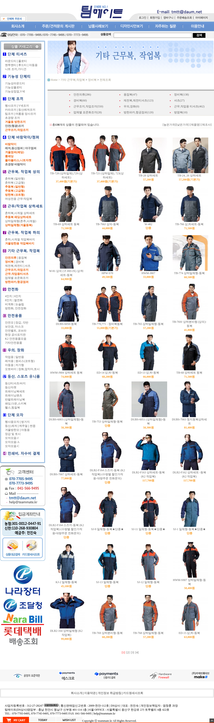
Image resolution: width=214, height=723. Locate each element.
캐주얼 (23, 426)
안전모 (9, 322)
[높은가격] (169, 124)
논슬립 (19, 304)
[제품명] (194, 124)
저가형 (19, 365)
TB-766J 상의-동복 (107, 224)
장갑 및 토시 (13, 434)
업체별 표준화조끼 (17, 278)
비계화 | (10, 304)
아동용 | (10, 365)
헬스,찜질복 (12, 407)
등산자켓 (10, 387)
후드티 (22, 65)
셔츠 (27, 265)
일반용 (19, 357)
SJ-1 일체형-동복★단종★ (189, 529)
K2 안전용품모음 (15, 338)
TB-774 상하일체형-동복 (189, 273)
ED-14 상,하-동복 (107, 372)
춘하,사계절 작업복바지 (20, 239)
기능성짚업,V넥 (15, 91)
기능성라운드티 (15, 83)
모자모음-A (12, 442)
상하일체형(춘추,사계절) (20, 221)
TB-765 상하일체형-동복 (148, 324)
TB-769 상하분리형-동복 (107, 633)
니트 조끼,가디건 (15, 69)
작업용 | (10, 357)
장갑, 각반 (21, 322)
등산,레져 (11, 426)
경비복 (19, 261)
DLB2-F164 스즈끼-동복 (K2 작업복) (107, 474)
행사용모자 (12, 421)
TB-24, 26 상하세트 (189, 175)
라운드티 (10, 61)
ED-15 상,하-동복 (189, 633)
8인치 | (9, 300)
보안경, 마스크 (14, 326)
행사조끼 (10, 105)
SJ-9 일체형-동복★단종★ (107, 529)
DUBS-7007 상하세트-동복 (66, 474)
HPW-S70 (107, 273)
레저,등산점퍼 (14, 148)
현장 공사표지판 (15, 334)
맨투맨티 (10, 65)
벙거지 (25, 421)
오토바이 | (11, 369)
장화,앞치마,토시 (29, 369)
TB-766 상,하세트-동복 (189, 224)
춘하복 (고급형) (15, 182)
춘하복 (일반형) (15, 178)
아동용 (33, 65)
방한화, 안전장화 (15, 308)
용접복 (22, 257)
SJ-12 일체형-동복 (148, 582)
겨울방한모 (12, 430)
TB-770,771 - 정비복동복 (107, 324)
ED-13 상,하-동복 (148, 372)
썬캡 (32, 426)
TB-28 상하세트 (148, 175)
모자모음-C (12, 446)
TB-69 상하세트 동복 (66, 224)
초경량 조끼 (12, 117)
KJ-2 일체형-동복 (66, 582)
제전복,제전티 (14, 265)
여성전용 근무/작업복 (18, 198)
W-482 (148, 224)
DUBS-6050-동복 (66, 324)
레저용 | (10, 361)
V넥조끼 (23, 105)
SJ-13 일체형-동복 (107, 582)
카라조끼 (10, 109)
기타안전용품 (13, 342)
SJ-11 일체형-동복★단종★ (148, 529)
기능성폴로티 (13, 87)
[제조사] (206, 124)
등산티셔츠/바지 (15, 383)
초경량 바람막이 (15, 164)
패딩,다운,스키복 (15, 403)
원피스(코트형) (24, 361)
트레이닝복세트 (15, 391)
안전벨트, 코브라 (15, 330)
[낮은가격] (182, 124)
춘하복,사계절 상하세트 (20, 213)
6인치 (17, 296)
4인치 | (9, 296)
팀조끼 (9, 113)
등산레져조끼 (26, 109)
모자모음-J (12, 438)
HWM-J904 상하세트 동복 (66, 372)
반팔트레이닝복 (15, 399)
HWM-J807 (148, 273)
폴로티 (22, 61)
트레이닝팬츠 (13, 395)
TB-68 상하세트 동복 (189, 372)
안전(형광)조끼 (14, 126)
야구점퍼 (30, 148)
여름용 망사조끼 (25, 113)
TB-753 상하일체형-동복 (107, 421)
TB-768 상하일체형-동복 (148, 633)
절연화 (18, 300)
